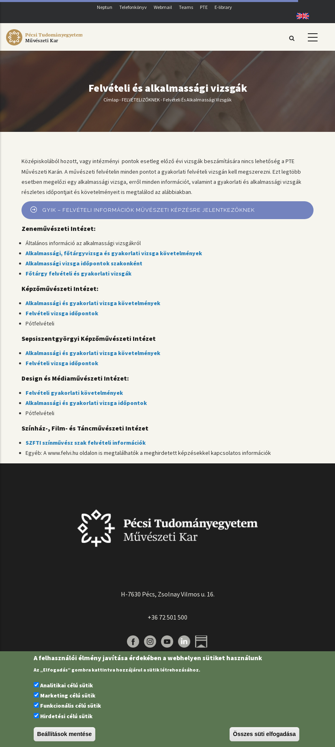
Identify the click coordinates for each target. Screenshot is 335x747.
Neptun (104, 7)
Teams (186, 7)
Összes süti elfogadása (264, 734)
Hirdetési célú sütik (66, 716)
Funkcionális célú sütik (70, 705)
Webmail (163, 7)
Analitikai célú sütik (66, 685)
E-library (223, 7)
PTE (204, 7)
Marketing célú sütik (67, 695)
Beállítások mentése (64, 734)
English (299, 16)
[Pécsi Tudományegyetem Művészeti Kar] (44, 45)
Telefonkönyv (133, 7)
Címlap (110, 100)
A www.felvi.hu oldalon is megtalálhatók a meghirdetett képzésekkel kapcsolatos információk (157, 452)
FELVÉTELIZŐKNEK (141, 100)
